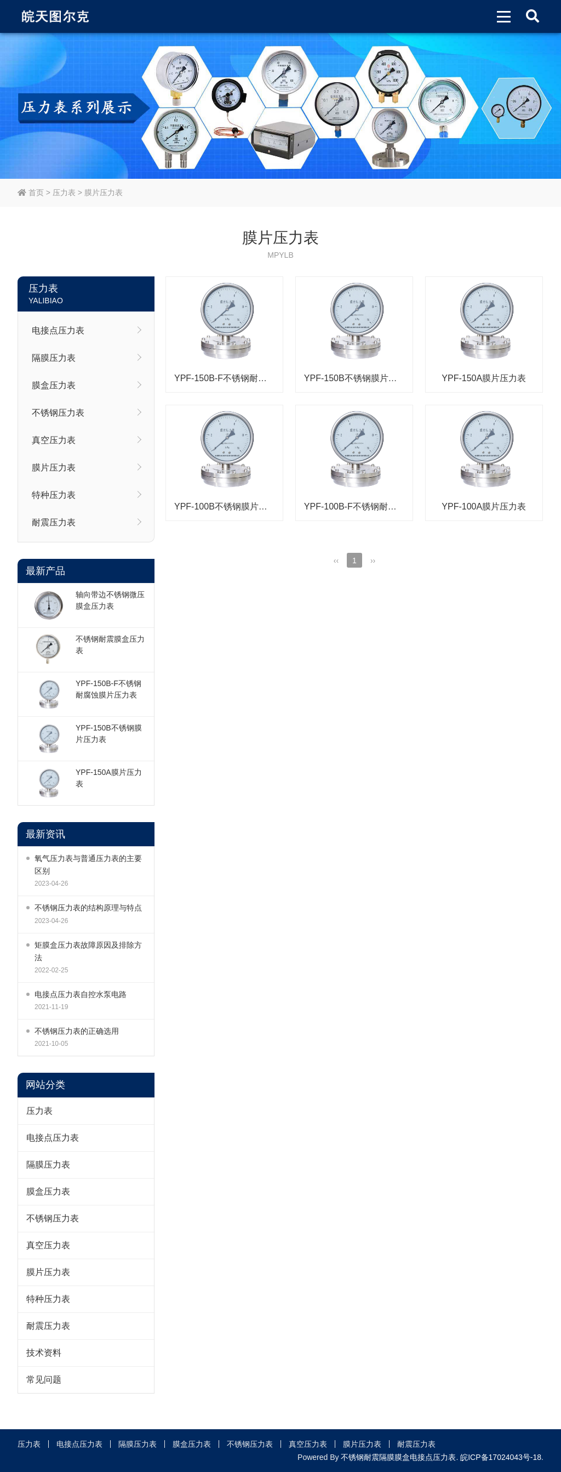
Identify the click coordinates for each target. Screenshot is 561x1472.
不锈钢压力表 (58, 412)
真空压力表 (54, 440)
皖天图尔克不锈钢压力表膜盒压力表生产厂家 (57, 16)
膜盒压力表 (54, 385)
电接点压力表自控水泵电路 (81, 994)
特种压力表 (54, 495)
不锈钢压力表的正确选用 (77, 1031)
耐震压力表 (54, 522)
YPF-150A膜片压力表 (109, 778)
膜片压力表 (103, 192)
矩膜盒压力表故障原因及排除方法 (88, 951)
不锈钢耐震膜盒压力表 (110, 645)
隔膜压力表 (54, 358)
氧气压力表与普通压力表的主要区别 (88, 864)
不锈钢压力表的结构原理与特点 (88, 907)
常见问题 (43, 1379)
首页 (31, 192)
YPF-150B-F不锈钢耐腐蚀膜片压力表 (108, 689)
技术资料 (43, 1352)
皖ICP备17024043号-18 (500, 1457)
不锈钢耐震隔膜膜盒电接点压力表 (398, 1457)
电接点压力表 (58, 330)
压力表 (64, 192)
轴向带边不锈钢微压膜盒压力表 (110, 600)
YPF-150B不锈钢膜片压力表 (109, 733)
